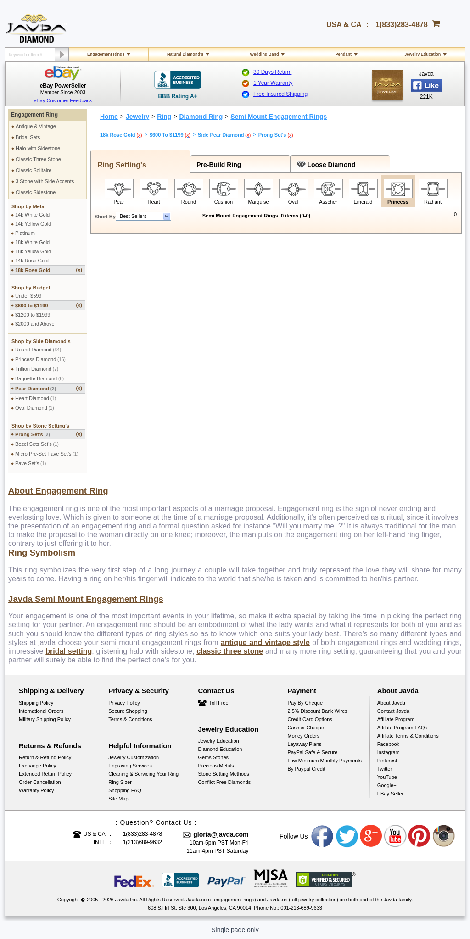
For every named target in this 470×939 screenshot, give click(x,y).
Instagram (388, 752)
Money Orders (304, 736)
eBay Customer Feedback (63, 100)
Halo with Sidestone (38, 148)
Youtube (395, 836)
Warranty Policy (36, 790)
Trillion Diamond (36, 369)
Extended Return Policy (45, 774)
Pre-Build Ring (217, 164)
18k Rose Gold (48, 270)
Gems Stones (213, 757)
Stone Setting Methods (223, 774)
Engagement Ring (34, 114)
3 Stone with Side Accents (45, 181)
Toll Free (218, 703)
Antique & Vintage (36, 126)
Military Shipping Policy (45, 719)
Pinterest (387, 760)
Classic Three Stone (38, 159)
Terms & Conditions (130, 719)
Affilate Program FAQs (402, 727)
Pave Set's (30, 463)
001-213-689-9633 (301, 908)
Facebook (388, 744)
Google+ (387, 785)
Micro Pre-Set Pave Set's (46, 453)
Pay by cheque (305, 703)
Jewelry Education (422, 54)
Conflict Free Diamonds (224, 782)
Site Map (118, 798)
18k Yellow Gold (33, 251)
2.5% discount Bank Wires (317, 711)
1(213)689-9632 (142, 842)
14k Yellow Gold (33, 224)
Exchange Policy (37, 765)
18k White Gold (32, 242)
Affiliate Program (395, 719)
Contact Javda (393, 711)
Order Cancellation (40, 782)
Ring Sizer (120, 782)
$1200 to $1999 (32, 314)
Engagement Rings (106, 54)
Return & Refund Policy (45, 757)
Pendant (344, 54)
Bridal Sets (28, 137)
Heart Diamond (35, 398)
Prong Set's (48, 434)
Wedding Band (264, 54)
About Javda (391, 703)
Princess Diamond (40, 359)
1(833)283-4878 (401, 24)
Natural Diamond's (185, 54)
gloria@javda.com (220, 834)
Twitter (384, 769)
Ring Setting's (119, 165)
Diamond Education (220, 749)
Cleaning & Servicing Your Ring (143, 774)
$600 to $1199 (48, 305)
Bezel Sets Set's (37, 444)
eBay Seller (390, 793)
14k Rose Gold (32, 260)
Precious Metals (216, 765)
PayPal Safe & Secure (313, 752)
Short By (105, 216)
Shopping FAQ (124, 790)
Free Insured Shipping (280, 94)
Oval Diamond (34, 408)
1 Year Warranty (273, 83)
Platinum (25, 233)
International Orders (41, 711)
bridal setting (68, 651)
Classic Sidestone (36, 192)
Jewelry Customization (133, 757)
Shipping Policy (36, 703)
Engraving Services (130, 765)
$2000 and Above (35, 324)
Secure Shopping (127, 711)
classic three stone (229, 651)
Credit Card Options (310, 719)
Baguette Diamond (39, 378)
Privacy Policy (124, 703)
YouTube (387, 777)
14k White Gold (32, 214)
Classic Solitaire (33, 170)
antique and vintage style (265, 642)
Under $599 (28, 296)
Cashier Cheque (306, 727)
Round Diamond (38, 349)
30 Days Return (272, 72)
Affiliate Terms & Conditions (408, 736)
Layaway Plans (305, 744)
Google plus (371, 836)
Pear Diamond (48, 388)
